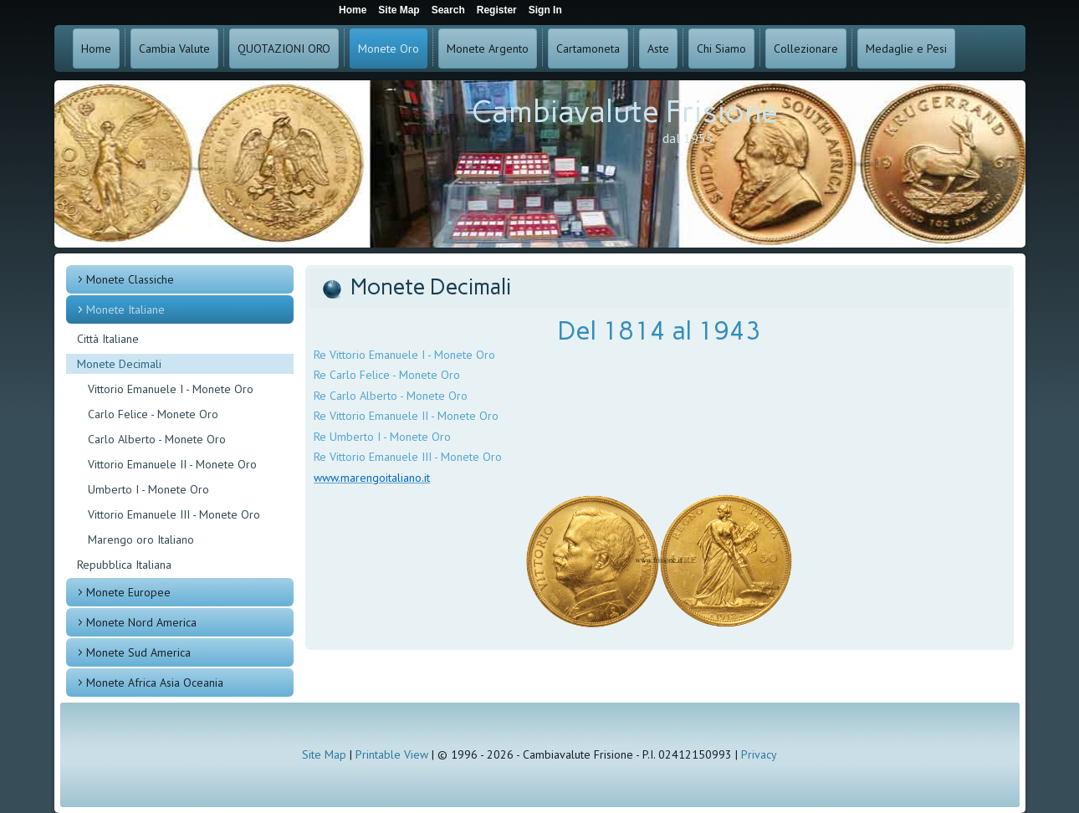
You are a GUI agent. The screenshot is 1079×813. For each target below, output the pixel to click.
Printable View (391, 754)
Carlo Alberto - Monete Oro (157, 439)
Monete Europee (128, 592)
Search (448, 10)
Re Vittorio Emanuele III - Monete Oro (408, 456)
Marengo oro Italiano (141, 539)
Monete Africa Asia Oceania (154, 682)
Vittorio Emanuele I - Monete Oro (170, 388)
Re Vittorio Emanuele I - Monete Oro (404, 354)
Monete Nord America (141, 622)
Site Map (324, 754)
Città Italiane (108, 338)
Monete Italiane (125, 309)
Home (96, 48)
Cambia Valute (174, 48)
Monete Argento (488, 48)
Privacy (759, 754)
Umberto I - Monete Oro (148, 489)
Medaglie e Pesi (906, 48)
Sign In (545, 10)
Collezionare (806, 48)
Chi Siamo (721, 48)
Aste (658, 48)
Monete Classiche (130, 279)
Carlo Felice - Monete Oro (153, 414)
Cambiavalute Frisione (625, 112)
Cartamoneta (588, 48)
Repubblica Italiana (124, 564)
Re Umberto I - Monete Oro (382, 436)
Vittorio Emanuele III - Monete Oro (174, 514)
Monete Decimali (119, 363)
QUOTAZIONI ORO (284, 48)
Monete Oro (388, 48)
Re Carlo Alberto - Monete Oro (391, 395)
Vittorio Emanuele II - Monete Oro (172, 464)
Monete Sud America (138, 652)
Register (497, 10)
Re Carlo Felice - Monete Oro (387, 374)
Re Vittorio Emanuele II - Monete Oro (406, 415)
